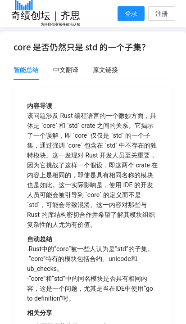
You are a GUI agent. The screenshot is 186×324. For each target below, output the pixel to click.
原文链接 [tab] (105, 69)
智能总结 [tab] (26, 69)
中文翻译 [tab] (65, 69)
